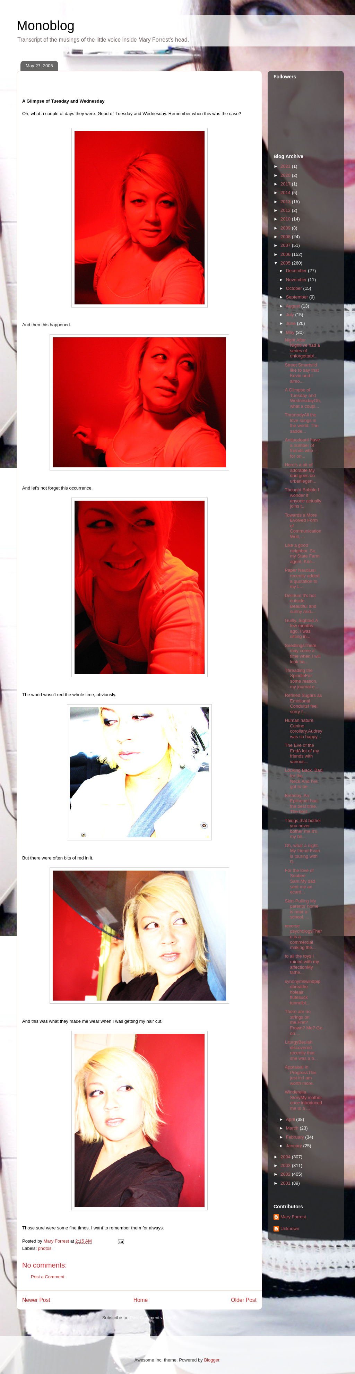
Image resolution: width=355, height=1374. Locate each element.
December (297, 270)
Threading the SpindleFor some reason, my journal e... (301, 678)
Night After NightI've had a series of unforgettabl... (302, 348)
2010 (286, 219)
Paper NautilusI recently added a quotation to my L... (302, 578)
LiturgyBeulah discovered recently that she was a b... (301, 1050)
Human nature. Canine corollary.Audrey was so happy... (303, 728)
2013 (286, 201)
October (294, 288)
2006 (286, 254)
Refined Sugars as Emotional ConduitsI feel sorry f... (303, 703)
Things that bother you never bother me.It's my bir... (303, 828)
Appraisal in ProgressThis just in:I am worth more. (301, 1075)
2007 (286, 245)
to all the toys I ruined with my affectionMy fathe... (302, 964)
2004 (286, 1156)
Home (140, 1300)
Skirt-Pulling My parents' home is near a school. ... (301, 909)
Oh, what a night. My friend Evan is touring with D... (302, 853)
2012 (286, 210)
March (293, 1128)
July (290, 314)
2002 (286, 1174)
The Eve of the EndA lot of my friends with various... (302, 753)
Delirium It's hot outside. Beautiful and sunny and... (300, 603)
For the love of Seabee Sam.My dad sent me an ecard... (300, 881)
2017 (286, 184)
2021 (286, 166)
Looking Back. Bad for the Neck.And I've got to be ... (303, 778)
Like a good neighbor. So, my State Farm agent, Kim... (302, 553)
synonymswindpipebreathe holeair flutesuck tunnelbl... (302, 992)
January (294, 1145)
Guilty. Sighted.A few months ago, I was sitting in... (301, 628)
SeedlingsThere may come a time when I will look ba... (302, 653)
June (291, 323)
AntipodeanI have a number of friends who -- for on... (302, 448)
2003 (286, 1165)
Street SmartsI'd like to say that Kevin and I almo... (302, 373)
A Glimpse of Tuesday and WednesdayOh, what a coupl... (303, 398)
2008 (286, 236)
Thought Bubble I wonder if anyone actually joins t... (303, 498)
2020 (286, 175)
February (295, 1137)
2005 (286, 263)
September (297, 297)
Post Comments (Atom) (153, 1317)
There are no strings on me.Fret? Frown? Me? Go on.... (303, 1022)
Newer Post (36, 1300)
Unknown (289, 1228)
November (297, 279)
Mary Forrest (293, 1216)
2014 (286, 192)
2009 (286, 228)
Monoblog (46, 25)
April (291, 1119)
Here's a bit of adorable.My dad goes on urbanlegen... (300, 473)
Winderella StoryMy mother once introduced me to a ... (303, 1100)
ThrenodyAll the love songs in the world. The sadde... (301, 423)
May (291, 332)
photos (45, 1248)
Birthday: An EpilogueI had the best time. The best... (301, 803)
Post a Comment (47, 1276)
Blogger (211, 1360)
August (293, 306)
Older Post (244, 1300)
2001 (286, 1183)
